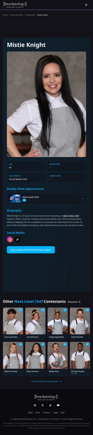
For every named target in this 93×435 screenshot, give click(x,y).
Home (5, 15)
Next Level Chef (16, 15)
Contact (46, 412)
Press (37, 412)
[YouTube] (58, 405)
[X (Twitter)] (43, 405)
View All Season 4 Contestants (46, 381)
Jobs (63, 412)
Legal (55, 412)
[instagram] (10, 239)
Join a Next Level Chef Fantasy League (31, 249)
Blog (30, 412)
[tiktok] (17, 239)
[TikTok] (50, 405)
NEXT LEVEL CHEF (71, 215)
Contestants (30, 15)
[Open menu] (86, 5)
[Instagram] (35, 405)
